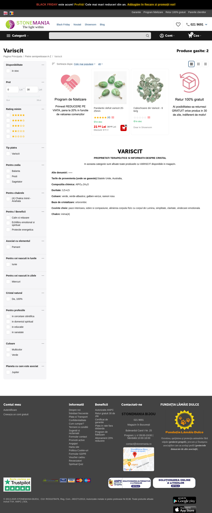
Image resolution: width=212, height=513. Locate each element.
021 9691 (197, 24)
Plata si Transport (78, 416)
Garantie (136, 12)
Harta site (74, 447)
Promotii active (77, 440)
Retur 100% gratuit (176, 12)
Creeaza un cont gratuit (16, 414)
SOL (25, 501)
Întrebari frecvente (78, 413)
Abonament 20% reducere (104, 439)
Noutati (77, 24)
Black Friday (63, 24)
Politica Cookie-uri (78, 450)
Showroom (90, 24)
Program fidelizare (153, 12)
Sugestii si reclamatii (74, 432)
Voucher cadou (77, 457)
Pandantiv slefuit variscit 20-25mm (109, 109)
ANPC (18, 501)
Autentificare (10, 410)
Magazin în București (138, 424)
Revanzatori (75, 460)
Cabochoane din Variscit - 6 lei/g (148, 109)
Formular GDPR (77, 453)
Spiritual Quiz (76, 464)
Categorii (19, 35)
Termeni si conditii (78, 427)
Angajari (73, 443)
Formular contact (78, 436)
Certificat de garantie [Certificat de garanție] (101, 421)
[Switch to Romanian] (11, 13)
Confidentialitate (77, 420)
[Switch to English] (5, 13)
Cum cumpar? (76, 423)
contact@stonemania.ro (138, 444)
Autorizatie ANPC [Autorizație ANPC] (104, 410)
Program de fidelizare (101, 433)
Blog (102, 24)
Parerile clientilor (197, 12)
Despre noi (75, 410)
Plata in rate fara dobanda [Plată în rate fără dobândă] (104, 427)
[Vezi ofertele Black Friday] (106, 4)
